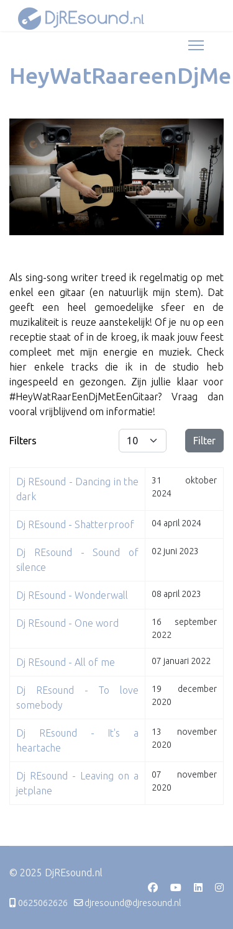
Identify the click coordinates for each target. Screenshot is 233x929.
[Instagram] (219, 887)
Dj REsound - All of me (65, 662)
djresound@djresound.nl (133, 903)
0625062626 (43, 903)
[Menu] (196, 45)
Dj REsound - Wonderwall (72, 595)
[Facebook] (153, 887)
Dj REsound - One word (67, 623)
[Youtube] (175, 887)
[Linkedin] (198, 887)
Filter (204, 440)
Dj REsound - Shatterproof (75, 524)
